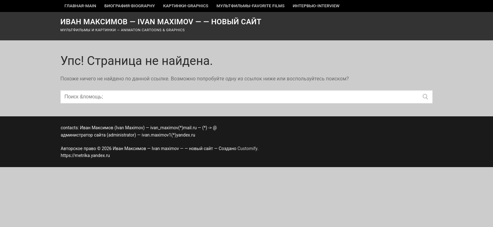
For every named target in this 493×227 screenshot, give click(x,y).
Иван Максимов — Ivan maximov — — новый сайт (161, 21)
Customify (247, 148)
